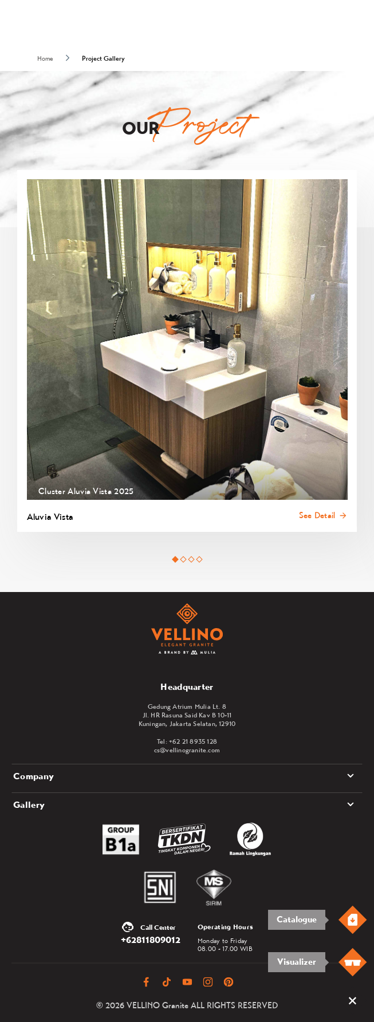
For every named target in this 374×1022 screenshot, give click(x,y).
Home (45, 58)
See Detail (317, 515)
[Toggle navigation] (357, 24)
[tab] (175, 560)
